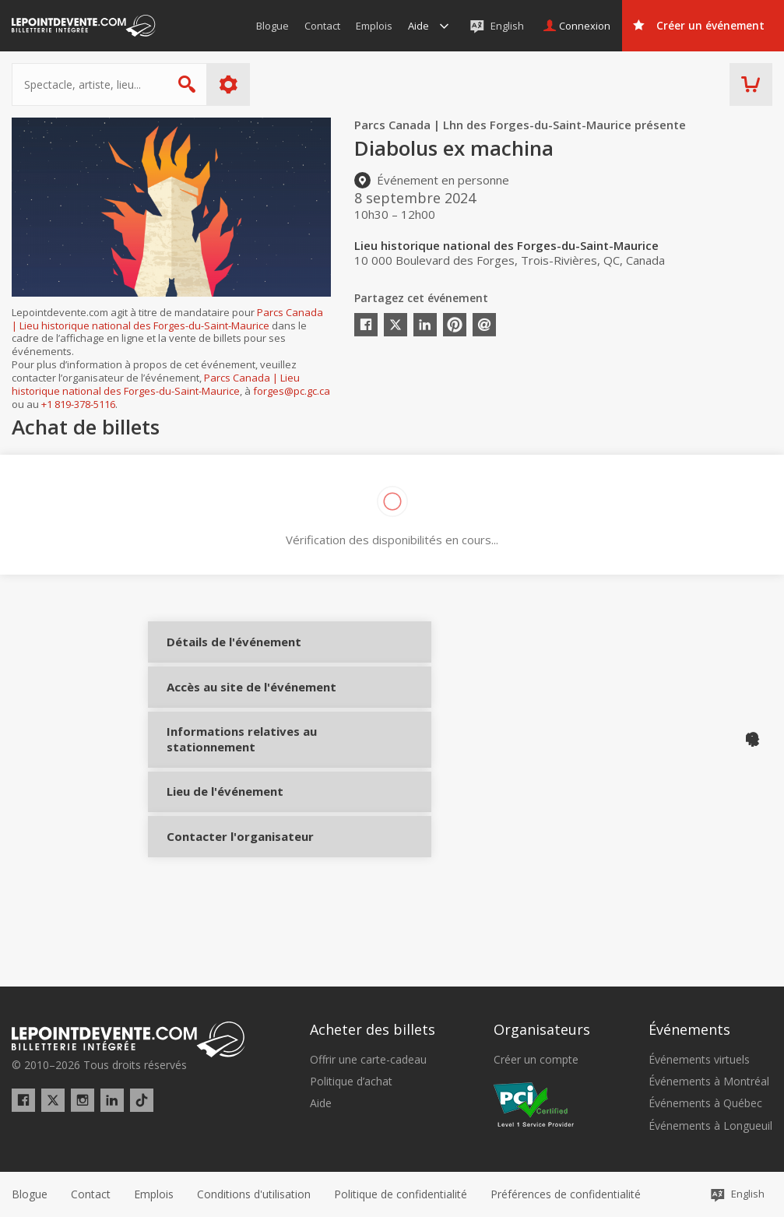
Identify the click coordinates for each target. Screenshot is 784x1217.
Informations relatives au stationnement (220, 786)
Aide (321, 1103)
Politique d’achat (351, 1082)
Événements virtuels (699, 1060)
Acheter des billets (372, 1029)
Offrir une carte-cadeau (368, 1060)
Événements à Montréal (709, 1082)
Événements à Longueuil (710, 1126)
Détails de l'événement (220, 653)
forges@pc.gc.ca (291, 391)
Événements (689, 1029)
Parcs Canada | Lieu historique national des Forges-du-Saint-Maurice (167, 318)
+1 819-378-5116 (78, 404)
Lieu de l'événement (220, 846)
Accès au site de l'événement (220, 719)
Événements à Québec (705, 1103)
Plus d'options (228, 84)
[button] (565, 1194)
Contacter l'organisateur (220, 903)
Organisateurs (542, 1029)
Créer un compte (536, 1060)
